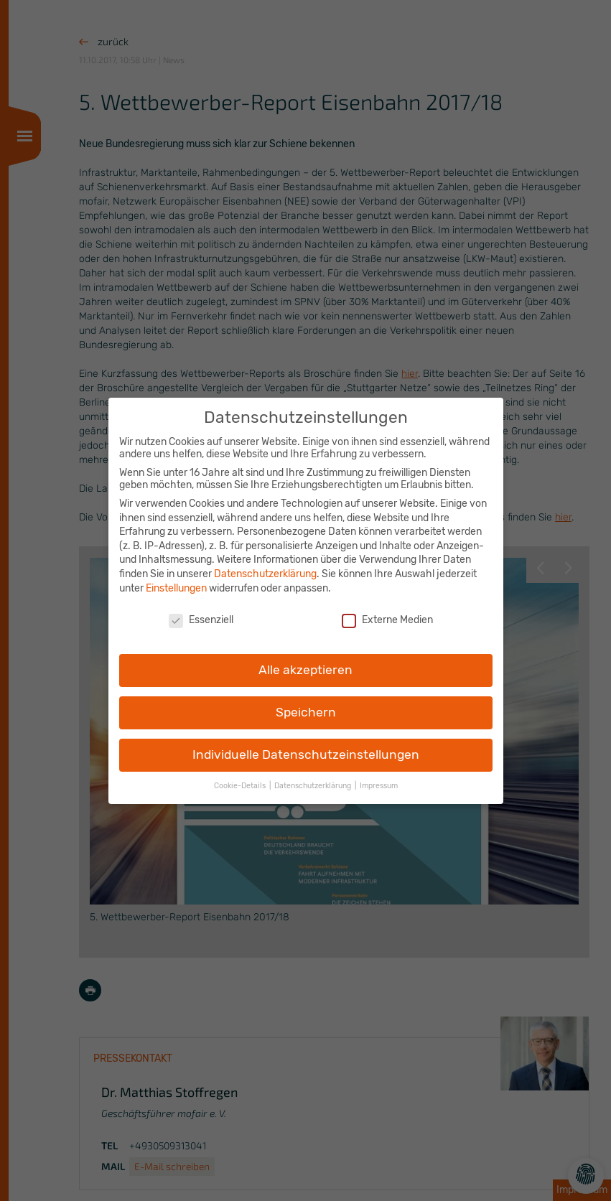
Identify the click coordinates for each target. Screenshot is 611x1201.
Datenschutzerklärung (265, 564)
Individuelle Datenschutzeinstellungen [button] (305, 744)
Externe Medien (387, 610)
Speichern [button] (306, 702)
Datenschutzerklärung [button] (313, 775)
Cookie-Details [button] (241, 775)
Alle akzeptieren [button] (305, 660)
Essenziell (201, 610)
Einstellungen (176, 578)
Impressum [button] (379, 775)
